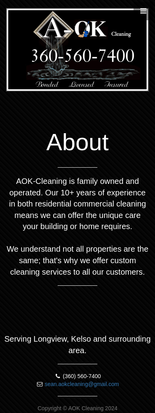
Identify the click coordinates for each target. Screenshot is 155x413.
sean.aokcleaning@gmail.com (82, 384)
